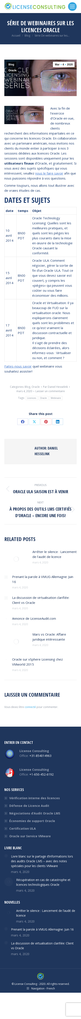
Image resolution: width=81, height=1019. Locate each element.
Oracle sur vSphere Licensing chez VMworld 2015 (37, 661)
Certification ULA (22, 828)
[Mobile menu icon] (72, 6)
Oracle (12, 70)
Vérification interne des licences (34, 798)
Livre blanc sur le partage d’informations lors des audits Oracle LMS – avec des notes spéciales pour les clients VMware (42, 861)
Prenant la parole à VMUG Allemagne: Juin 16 (42, 579)
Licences (31, 398)
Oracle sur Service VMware (30, 836)
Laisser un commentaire (50, 391)
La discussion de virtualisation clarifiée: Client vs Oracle (40, 600)
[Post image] (16, 559)
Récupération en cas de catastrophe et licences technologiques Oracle (43, 882)
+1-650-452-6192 (41, 774)
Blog (11, 64)
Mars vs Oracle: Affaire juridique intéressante (49, 636)
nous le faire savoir (49, 173)
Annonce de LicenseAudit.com (34, 618)
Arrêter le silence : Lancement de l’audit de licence (54, 554)
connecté (30, 707)
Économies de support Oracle (32, 821)
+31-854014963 (40, 756)
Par (55, 387)
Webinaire (56, 398)
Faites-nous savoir (18, 366)
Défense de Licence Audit (29, 806)
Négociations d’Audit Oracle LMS (34, 813)
